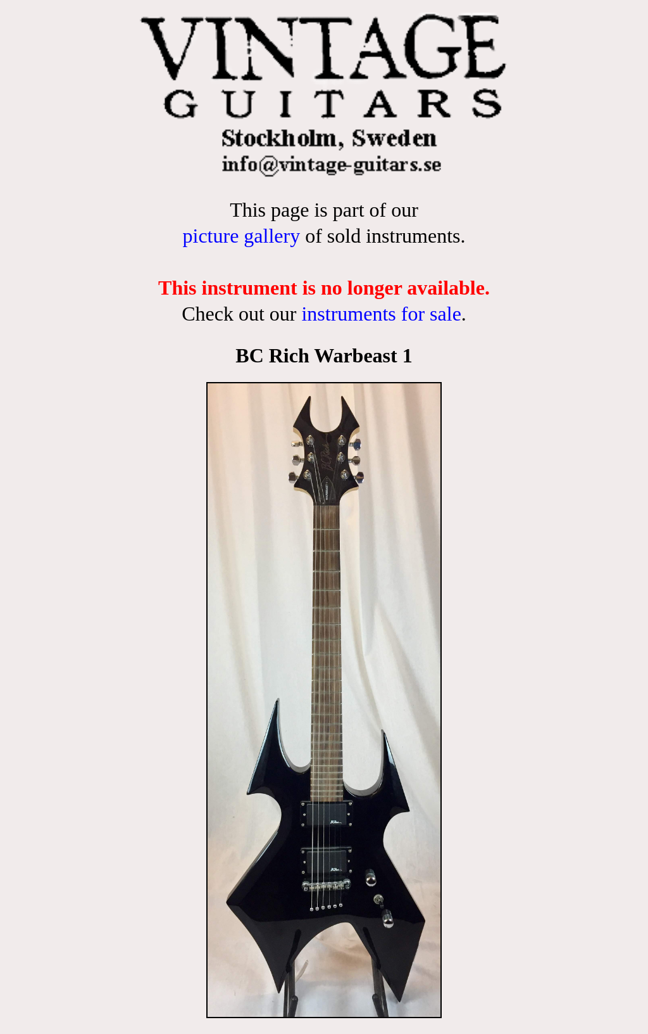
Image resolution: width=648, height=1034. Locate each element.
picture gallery (241, 235)
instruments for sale (381, 313)
